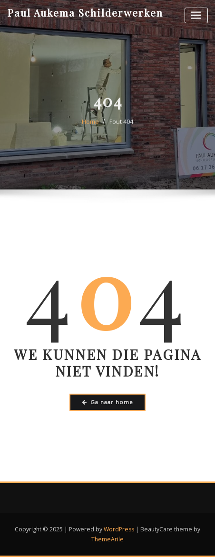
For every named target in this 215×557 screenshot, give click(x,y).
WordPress (119, 529)
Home (90, 127)
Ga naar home (107, 402)
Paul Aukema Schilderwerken (85, 12)
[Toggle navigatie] (196, 15)
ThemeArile (107, 539)
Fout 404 (121, 127)
